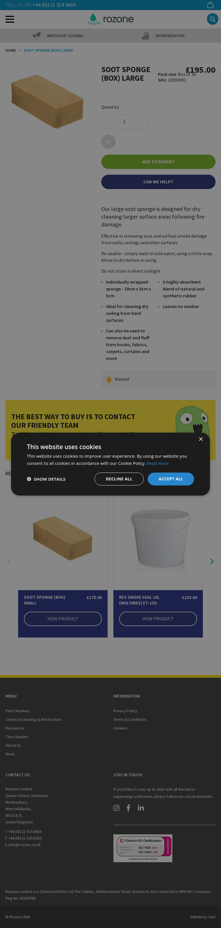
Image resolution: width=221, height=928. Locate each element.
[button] (46, 479)
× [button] (201, 439)
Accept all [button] (171, 479)
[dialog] (110, 464)
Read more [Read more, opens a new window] (158, 463)
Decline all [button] (119, 479)
